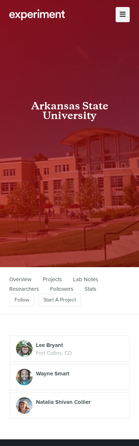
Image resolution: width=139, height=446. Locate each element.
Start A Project (59, 300)
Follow (21, 300)
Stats (90, 289)
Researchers (24, 289)
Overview (20, 279)
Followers (61, 289)
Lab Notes (85, 279)
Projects (52, 279)
